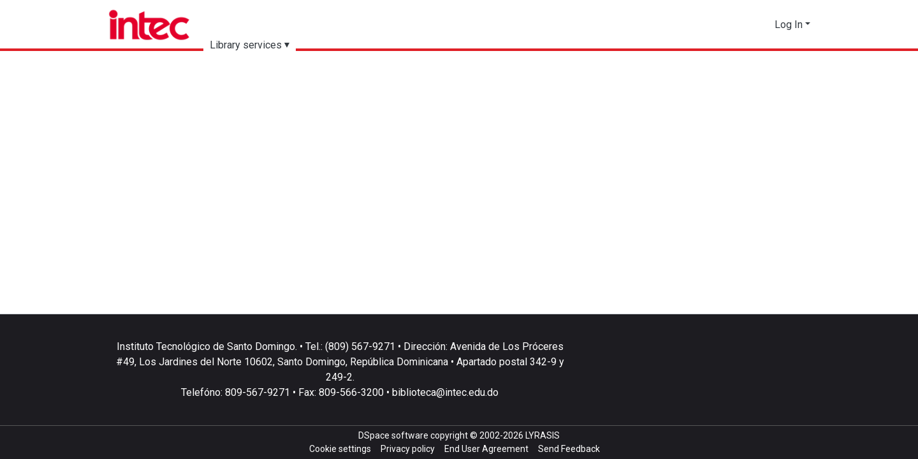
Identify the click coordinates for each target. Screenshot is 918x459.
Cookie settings (340, 449)
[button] (761, 25)
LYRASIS (542, 435)
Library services (246, 45)
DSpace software (393, 435)
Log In (789, 24)
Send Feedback (569, 449)
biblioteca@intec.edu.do (445, 392)
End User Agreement (486, 449)
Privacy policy (408, 449)
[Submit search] (742, 25)
